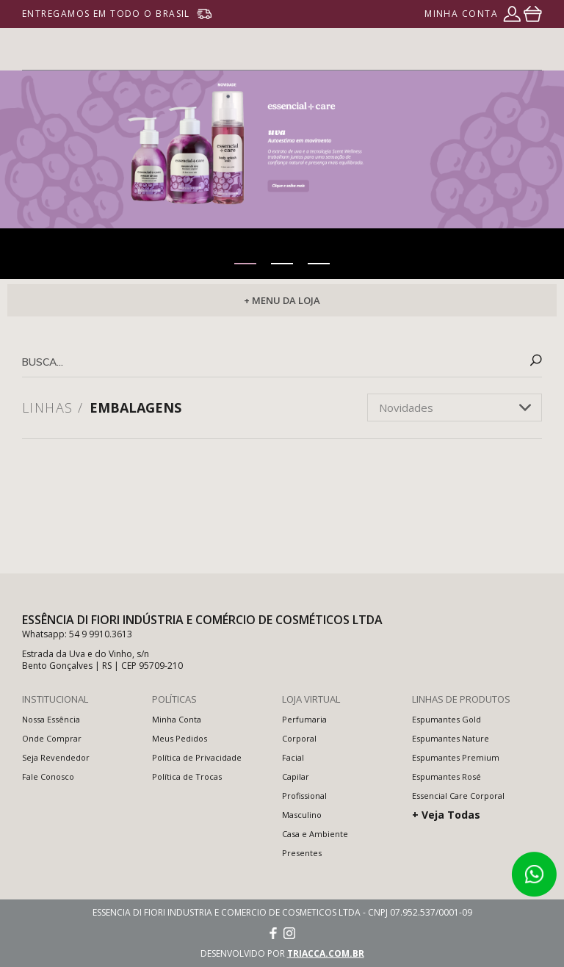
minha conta (461, 13)
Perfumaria (304, 719)
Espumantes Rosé (446, 776)
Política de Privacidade (197, 757)
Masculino (302, 814)
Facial (293, 757)
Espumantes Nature (450, 738)
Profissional (304, 795)
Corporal (299, 738)
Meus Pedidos (179, 738)
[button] (245, 263)
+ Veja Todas (446, 815)
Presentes (302, 852)
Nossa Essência (51, 719)
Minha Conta (176, 719)
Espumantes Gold (446, 719)
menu (533, 49)
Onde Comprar (52, 738)
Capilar (295, 776)
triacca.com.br (325, 953)
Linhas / (53, 407)
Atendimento (534, 874)
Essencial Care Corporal (458, 795)
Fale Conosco (48, 776)
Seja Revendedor (56, 757)
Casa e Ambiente (315, 833)
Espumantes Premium (455, 757)
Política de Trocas (187, 776)
